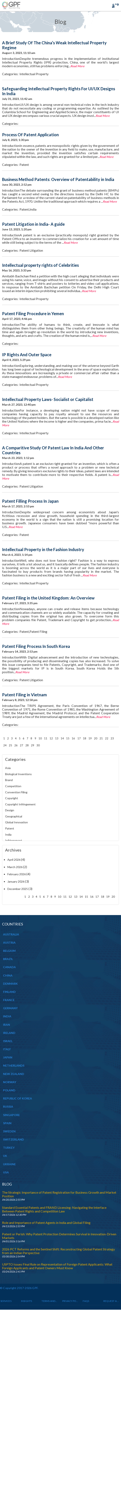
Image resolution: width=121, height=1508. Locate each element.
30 (38, 745)
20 (95, 738)
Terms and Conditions (50, 1301)
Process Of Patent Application (30, 134)
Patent (24, 164)
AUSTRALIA (11, 934)
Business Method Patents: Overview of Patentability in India (58, 179)
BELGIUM (9, 950)
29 (32, 745)
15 (67, 738)
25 (10, 745)
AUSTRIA (9, 942)
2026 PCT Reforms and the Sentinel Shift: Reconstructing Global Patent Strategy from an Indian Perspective (58, 1251)
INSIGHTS (26, 1301)
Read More (77, 66)
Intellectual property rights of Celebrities (40, 265)
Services (5, 1301)
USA (6, 1172)
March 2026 (15, 867)
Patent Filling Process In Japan (30, 501)
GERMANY (10, 1008)
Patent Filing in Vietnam (24, 694)
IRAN (6, 1024)
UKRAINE (9, 1164)
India (8, 834)
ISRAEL (7, 1041)
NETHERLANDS (13, 1065)
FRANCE (9, 1000)
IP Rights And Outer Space (26, 354)
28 (27, 745)
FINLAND (9, 991)
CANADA (9, 967)
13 (56, 738)
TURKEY (9, 1147)
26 (16, 745)
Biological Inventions (18, 774)
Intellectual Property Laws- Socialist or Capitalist (47, 399)
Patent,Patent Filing (33, 631)
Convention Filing (16, 792)
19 (90, 738)
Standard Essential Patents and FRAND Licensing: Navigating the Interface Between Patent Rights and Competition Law (54, 1209)
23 (112, 738)
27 (21, 745)
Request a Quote (111, 1301)
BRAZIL (8, 959)
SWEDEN (9, 1131)
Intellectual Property (34, 74)
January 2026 (15, 881)
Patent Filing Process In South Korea (36, 646)
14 (62, 738)
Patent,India (27, 209)
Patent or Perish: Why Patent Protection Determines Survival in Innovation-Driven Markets (59, 1236)
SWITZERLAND (13, 1139)
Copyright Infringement (20, 804)
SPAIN (7, 1123)
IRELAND (9, 1033)
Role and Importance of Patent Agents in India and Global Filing (46, 1222)
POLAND (9, 1090)
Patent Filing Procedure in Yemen (33, 313)
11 (45, 738)
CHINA (7, 975)
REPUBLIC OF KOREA (17, 1098)
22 (106, 738)
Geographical (13, 816)
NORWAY (9, 1082)
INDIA (7, 1016)
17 (79, 738)
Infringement (13, 840)
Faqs (86, 1301)
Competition (13, 786)
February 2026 (16, 874)
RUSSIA (8, 1106)
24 (5, 745)
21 (101, 738)
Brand (9, 780)
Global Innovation (16, 822)
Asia (8, 768)
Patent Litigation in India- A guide (33, 224)
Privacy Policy (70, 1301)
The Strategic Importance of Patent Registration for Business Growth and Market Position (59, 1194)
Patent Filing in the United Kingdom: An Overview (48, 597)
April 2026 (13, 859)
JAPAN (7, 1057)
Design (9, 810)
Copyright (11, 798)
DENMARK (10, 983)
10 (40, 738)
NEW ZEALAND (13, 1074)
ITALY (7, 1049)
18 (84, 738)
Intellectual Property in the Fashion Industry (43, 549)
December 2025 (17, 889)
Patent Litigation (31, 250)
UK (5, 1156)
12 (51, 738)
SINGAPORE (11, 1115)
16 (73, 738)
